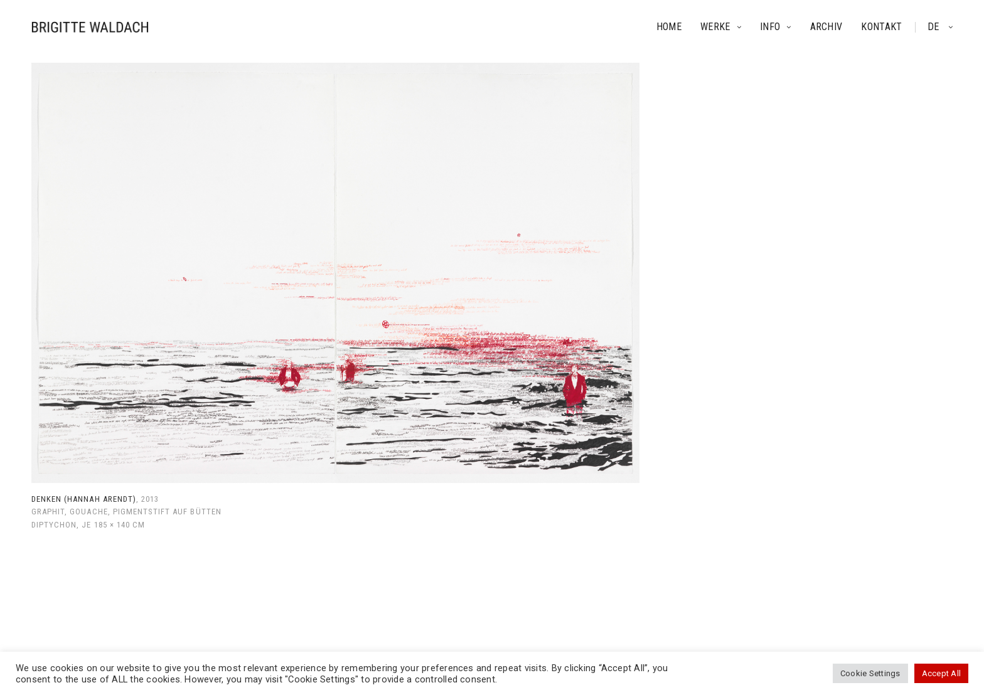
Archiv (826, 27)
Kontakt (881, 27)
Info (770, 27)
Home (669, 27)
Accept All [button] (941, 673)
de (935, 27)
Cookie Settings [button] (870, 673)
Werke (715, 27)
